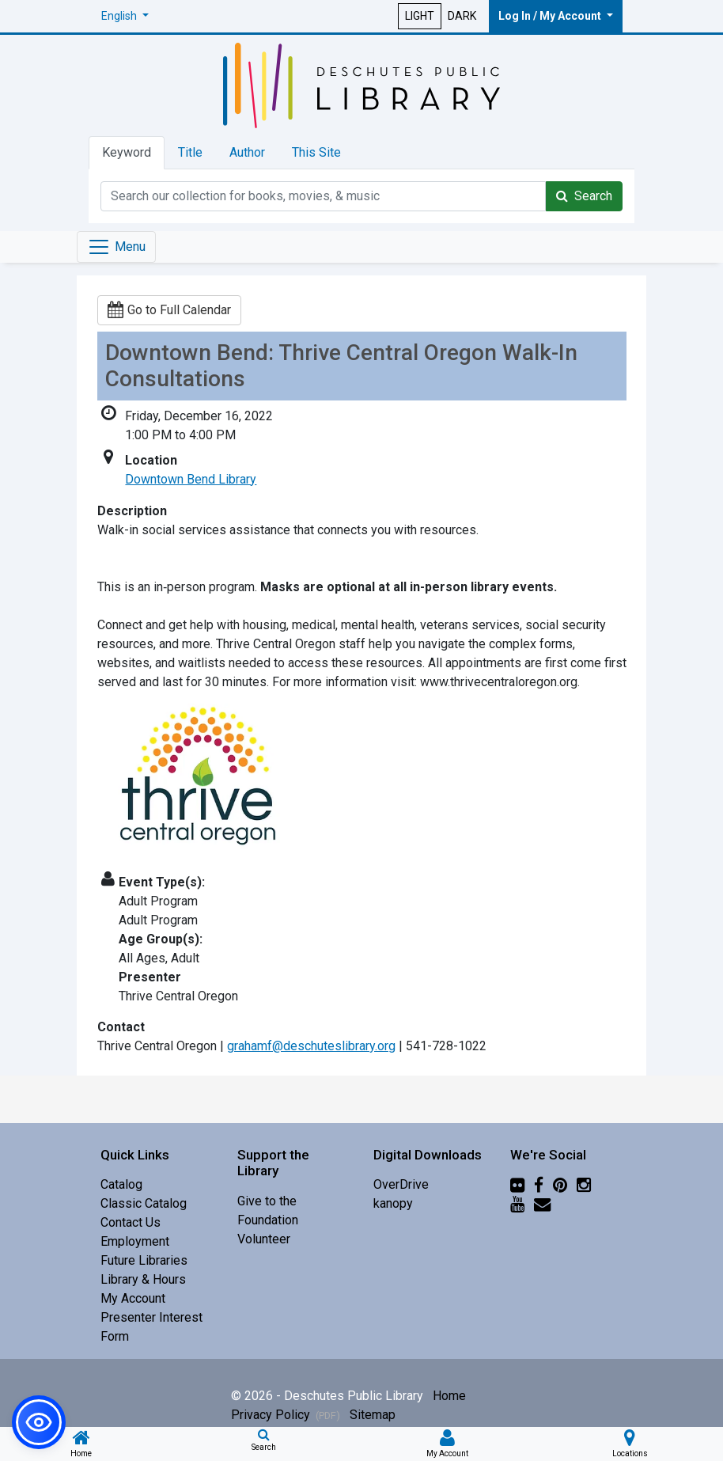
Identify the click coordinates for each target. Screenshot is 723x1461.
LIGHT (419, 15)
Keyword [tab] (126, 152)
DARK (462, 15)
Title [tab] (190, 152)
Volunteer (263, 1239)
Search (584, 195)
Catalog (121, 1184)
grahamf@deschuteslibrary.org (311, 1045)
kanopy (393, 1203)
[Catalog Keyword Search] (323, 196)
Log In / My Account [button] (551, 15)
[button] (125, 16)
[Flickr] (517, 1184)
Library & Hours (143, 1279)
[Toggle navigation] (116, 247)
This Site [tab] (316, 152)
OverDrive (401, 1184)
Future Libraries (143, 1260)
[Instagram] (584, 1184)
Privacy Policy (285, 1414)
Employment (134, 1241)
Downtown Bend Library (190, 479)
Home (449, 1395)
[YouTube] (517, 1203)
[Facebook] (538, 1184)
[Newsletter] (542, 1203)
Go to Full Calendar (169, 309)
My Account (132, 1298)
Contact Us (130, 1222)
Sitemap (373, 1414)
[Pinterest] (560, 1184)
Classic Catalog (143, 1203)
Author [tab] (247, 152)
